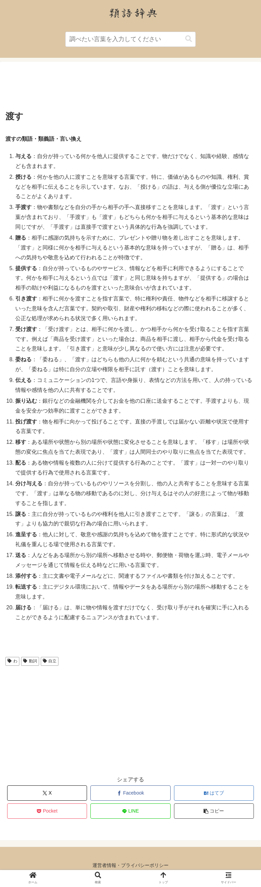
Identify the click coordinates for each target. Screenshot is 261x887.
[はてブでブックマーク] (214, 793)
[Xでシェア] (47, 793)
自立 (50, 661)
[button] (188, 39)
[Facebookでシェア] (130, 793)
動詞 (30, 661)
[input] (130, 39)
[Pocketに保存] (47, 811)
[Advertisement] (130, 88)
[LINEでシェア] (130, 811)
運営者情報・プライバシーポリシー (130, 865)
